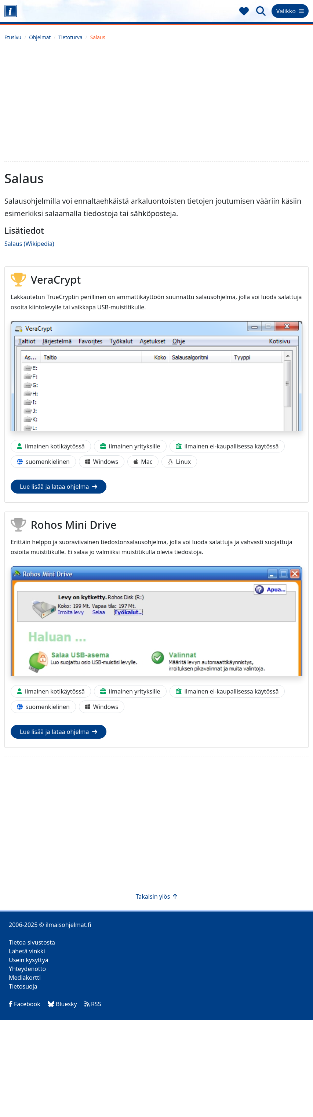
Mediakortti (25, 978)
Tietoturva (70, 37)
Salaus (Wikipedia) (29, 244)
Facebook (24, 1004)
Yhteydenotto (27, 969)
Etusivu (12, 37)
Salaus (97, 37)
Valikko (290, 11)
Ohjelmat (40, 37)
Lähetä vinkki (27, 951)
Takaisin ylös (157, 896)
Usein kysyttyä (28, 960)
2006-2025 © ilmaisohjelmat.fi (50, 925)
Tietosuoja (23, 986)
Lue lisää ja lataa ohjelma (58, 487)
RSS (92, 1004)
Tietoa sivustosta (32, 942)
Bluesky (62, 1004)
